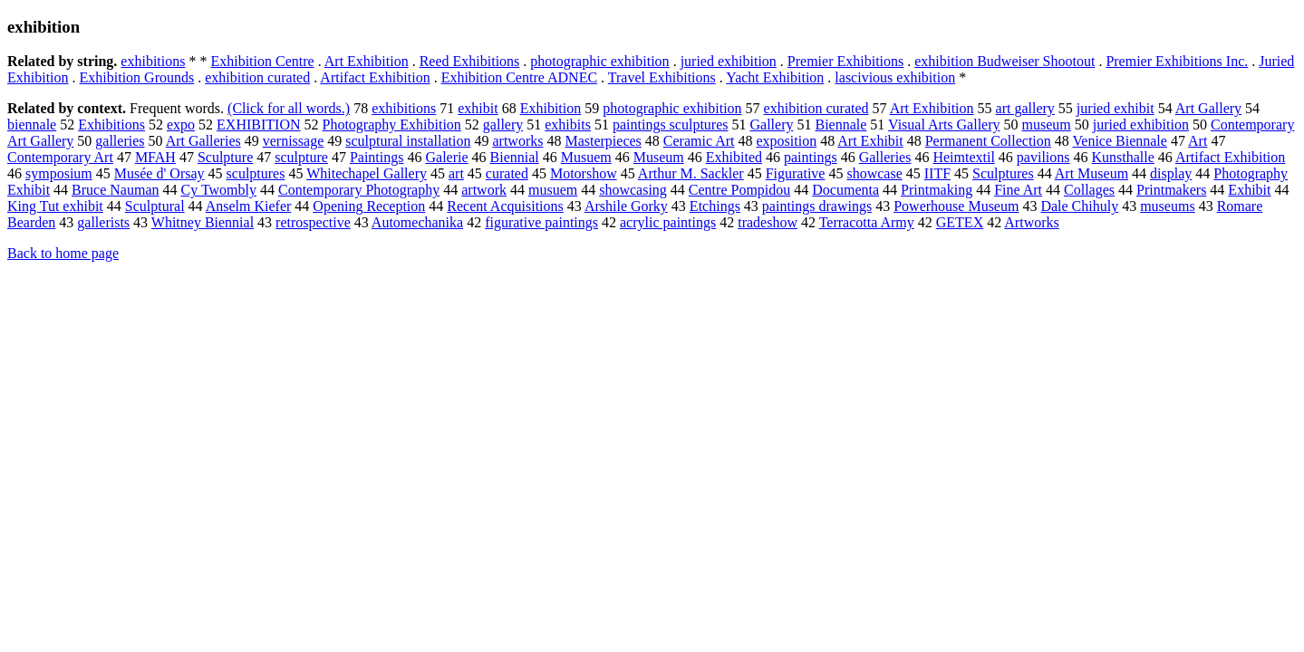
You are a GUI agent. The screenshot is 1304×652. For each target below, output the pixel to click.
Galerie (446, 157)
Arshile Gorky (626, 206)
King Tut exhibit (55, 206)
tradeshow (767, 222)
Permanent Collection (988, 141)
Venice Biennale (1120, 141)
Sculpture (225, 157)
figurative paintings (541, 222)
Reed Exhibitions (470, 61)
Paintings (377, 157)
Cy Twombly (218, 189)
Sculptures (1003, 173)
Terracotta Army (866, 222)
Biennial (514, 157)
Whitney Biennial (202, 222)
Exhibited (734, 157)
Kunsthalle (1123, 157)
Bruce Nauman (115, 189)
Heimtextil (963, 157)
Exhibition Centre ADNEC (519, 77)
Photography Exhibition (392, 124)
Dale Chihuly (1079, 206)
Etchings (715, 206)
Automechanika (417, 222)
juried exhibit (1115, 108)
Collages (1089, 189)
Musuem (586, 157)
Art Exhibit (870, 141)
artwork (484, 189)
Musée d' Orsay (159, 173)
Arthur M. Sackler (691, 173)
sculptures (256, 173)
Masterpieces (603, 141)
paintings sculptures (671, 124)
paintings (810, 157)
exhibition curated (257, 77)
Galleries (885, 157)
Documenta (845, 189)
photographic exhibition (599, 61)
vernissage (293, 141)
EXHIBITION (258, 124)
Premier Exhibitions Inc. (1177, 61)
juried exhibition (729, 61)
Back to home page (63, 253)
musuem (552, 189)
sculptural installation (407, 141)
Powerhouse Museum (956, 206)
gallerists (103, 222)
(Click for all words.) (288, 108)
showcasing (633, 189)
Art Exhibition (366, 61)
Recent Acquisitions (505, 206)
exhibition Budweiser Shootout (1004, 61)
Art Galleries (203, 141)
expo (181, 124)
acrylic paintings (668, 222)
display (1171, 173)
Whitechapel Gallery (366, 173)
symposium (58, 173)
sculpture (301, 157)
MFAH (155, 157)
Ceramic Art (699, 141)
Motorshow (583, 173)
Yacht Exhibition (775, 77)
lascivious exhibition (895, 77)
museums (1167, 206)
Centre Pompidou (739, 189)
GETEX (959, 222)
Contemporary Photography (358, 189)
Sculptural (155, 206)
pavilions (1043, 157)
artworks (517, 141)
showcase (874, 173)
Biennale (840, 124)
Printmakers (1171, 189)
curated (507, 173)
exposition (786, 141)
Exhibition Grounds (137, 77)
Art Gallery (1208, 108)
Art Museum (1091, 173)
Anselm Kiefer (249, 206)
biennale (31, 124)
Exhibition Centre (262, 61)
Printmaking (936, 189)
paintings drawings (817, 206)
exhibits (568, 124)
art (456, 173)
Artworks (1031, 222)
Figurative (796, 173)
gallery (503, 124)
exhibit (477, 108)
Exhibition (551, 108)
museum (1046, 124)
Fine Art (1018, 189)
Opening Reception (369, 206)
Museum (658, 157)
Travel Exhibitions (662, 77)
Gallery (771, 124)
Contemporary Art (60, 157)
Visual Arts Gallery (944, 124)
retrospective (313, 222)
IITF (937, 173)
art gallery (1025, 108)
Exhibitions (111, 124)
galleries (119, 141)
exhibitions (153, 61)
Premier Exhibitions (845, 61)
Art (1197, 141)
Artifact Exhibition (375, 77)
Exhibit (1249, 189)
